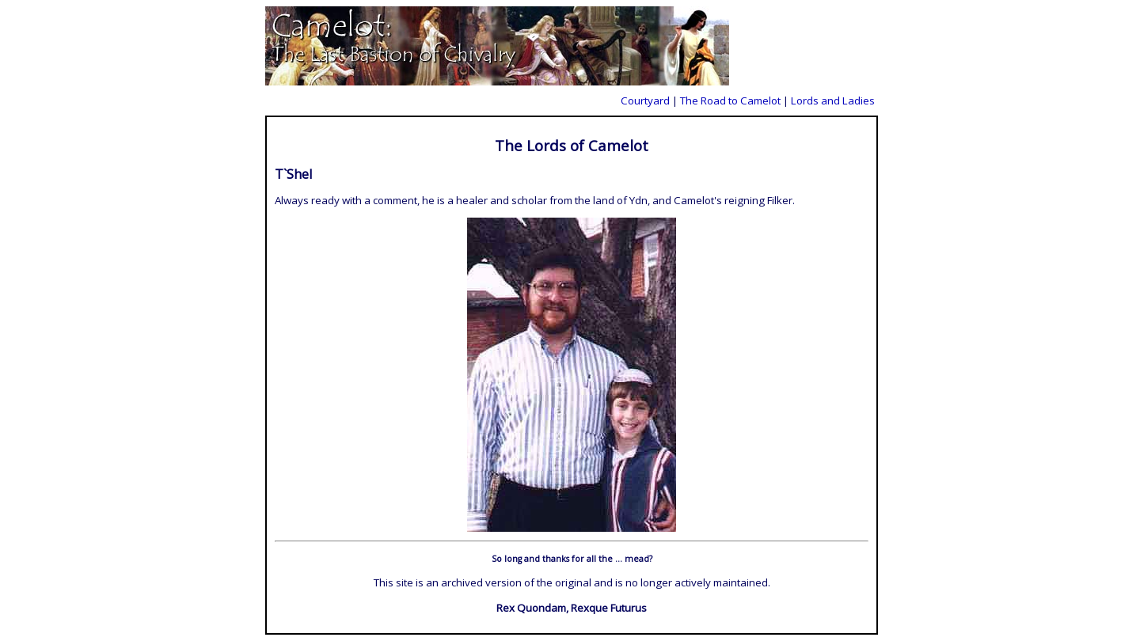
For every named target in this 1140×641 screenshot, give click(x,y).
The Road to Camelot (730, 100)
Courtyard (645, 100)
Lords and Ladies (833, 100)
